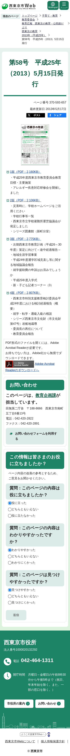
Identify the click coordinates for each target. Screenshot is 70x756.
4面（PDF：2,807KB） (25, 292)
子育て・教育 (50, 15)
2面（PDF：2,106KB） (25, 200)
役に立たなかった (23, 515)
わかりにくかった (23, 562)
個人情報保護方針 (53, 741)
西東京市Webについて (20, 741)
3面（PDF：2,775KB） (25, 239)
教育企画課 (45, 395)
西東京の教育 (30, 31)
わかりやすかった (23, 549)
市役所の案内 (16, 703)
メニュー (64, 5)
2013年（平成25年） (34, 35)
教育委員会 (28, 19)
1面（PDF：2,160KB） (25, 171)
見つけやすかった (23, 589)
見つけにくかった (23, 602)
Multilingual (53, 5)
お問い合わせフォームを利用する (36, 436)
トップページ (30, 15)
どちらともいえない (25, 509)
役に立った (19, 502)
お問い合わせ (47, 703)
